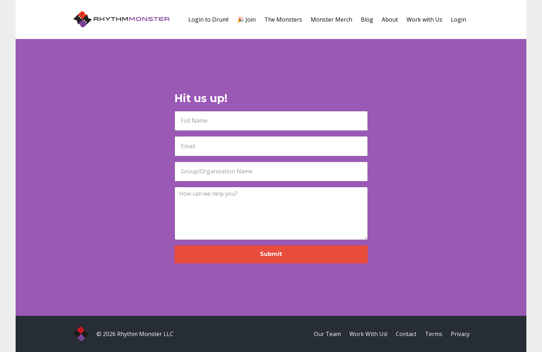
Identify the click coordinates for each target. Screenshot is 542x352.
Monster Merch (331, 19)
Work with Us (424, 19)
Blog (367, 19)
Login (458, 19)
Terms (433, 334)
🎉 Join (246, 19)
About (390, 19)
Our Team (327, 334)
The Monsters (283, 19)
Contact (406, 334)
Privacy (460, 334)
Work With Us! (368, 334)
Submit (271, 254)
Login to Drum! (208, 19)
